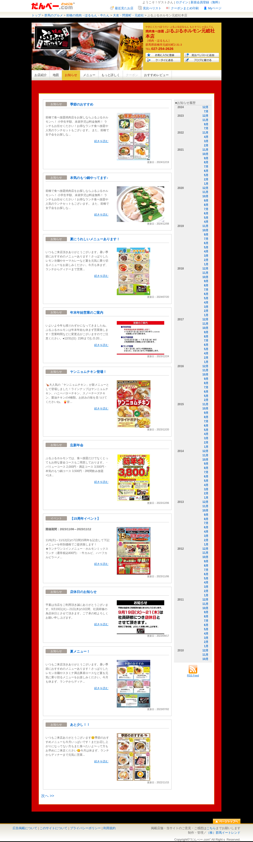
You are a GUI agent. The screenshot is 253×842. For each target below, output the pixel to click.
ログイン (182, 2)
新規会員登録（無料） (206, 2)
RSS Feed (193, 674)
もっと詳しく (110, 75)
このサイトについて (53, 828)
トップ (36, 15)
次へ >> (47, 796)
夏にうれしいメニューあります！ (95, 239)
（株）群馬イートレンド (223, 832)
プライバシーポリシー (85, 828)
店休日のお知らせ (83, 592)
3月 (206, 141)
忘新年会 (76, 445)
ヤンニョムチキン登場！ (88, 372)
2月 (206, 145)
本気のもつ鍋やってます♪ (89, 178)
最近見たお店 (124, 8)
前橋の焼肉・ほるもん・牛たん (87, 15)
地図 (56, 75)
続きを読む (101, 141)
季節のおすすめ (81, 104)
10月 (205, 154)
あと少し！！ (80, 725)
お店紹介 (40, 75)
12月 (205, 107)
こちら (211, 828)
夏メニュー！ (80, 651)
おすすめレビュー (156, 75)
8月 (206, 162)
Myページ (214, 8)
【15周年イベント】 (85, 518)
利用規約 (109, 828)
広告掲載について (25, 828)
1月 (206, 183)
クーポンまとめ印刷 (185, 8)
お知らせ (71, 75)
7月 (206, 111)
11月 (205, 120)
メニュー (89, 75)
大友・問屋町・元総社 (128, 15)
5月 (206, 175)
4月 (206, 137)
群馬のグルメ (53, 15)
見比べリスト (152, 8)
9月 (206, 124)
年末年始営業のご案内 (86, 312)
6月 (206, 171)
